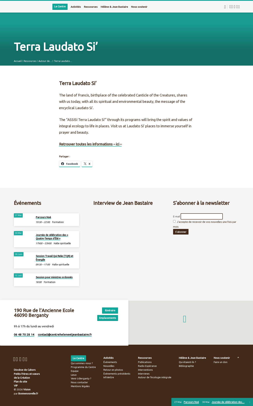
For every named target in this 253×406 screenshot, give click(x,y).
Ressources (91, 6)
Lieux (74, 374)
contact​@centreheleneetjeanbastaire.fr (65, 334)
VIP (16, 385)
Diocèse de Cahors (25, 369)
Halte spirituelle (62, 243)
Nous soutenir (139, 6)
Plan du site (20, 381)
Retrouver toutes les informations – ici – (90, 144)
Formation (58, 221)
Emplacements (107, 317)
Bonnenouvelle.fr (28, 393)
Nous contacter (79, 382)
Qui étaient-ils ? (187, 362)
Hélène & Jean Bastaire (114, 6)
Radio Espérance (147, 366)
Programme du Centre (83, 367)
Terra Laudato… (63, 61)
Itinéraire (108, 309)
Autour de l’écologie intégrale (154, 377)
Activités (76, 6)
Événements (110, 362)
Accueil (18, 61)
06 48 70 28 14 (24, 334)
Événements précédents (116, 373)
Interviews (144, 373)
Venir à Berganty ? (81, 378)
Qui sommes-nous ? (82, 363)
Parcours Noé (43, 216)
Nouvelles (108, 366)
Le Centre (60, 6)
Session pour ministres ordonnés (54, 276)
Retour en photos (113, 369)
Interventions (145, 369)
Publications (145, 362)
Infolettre (108, 377)
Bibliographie (186, 366)
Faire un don (220, 362)
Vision (26, 389)
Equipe (75, 371)
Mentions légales (80, 386)
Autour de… (45, 61)
